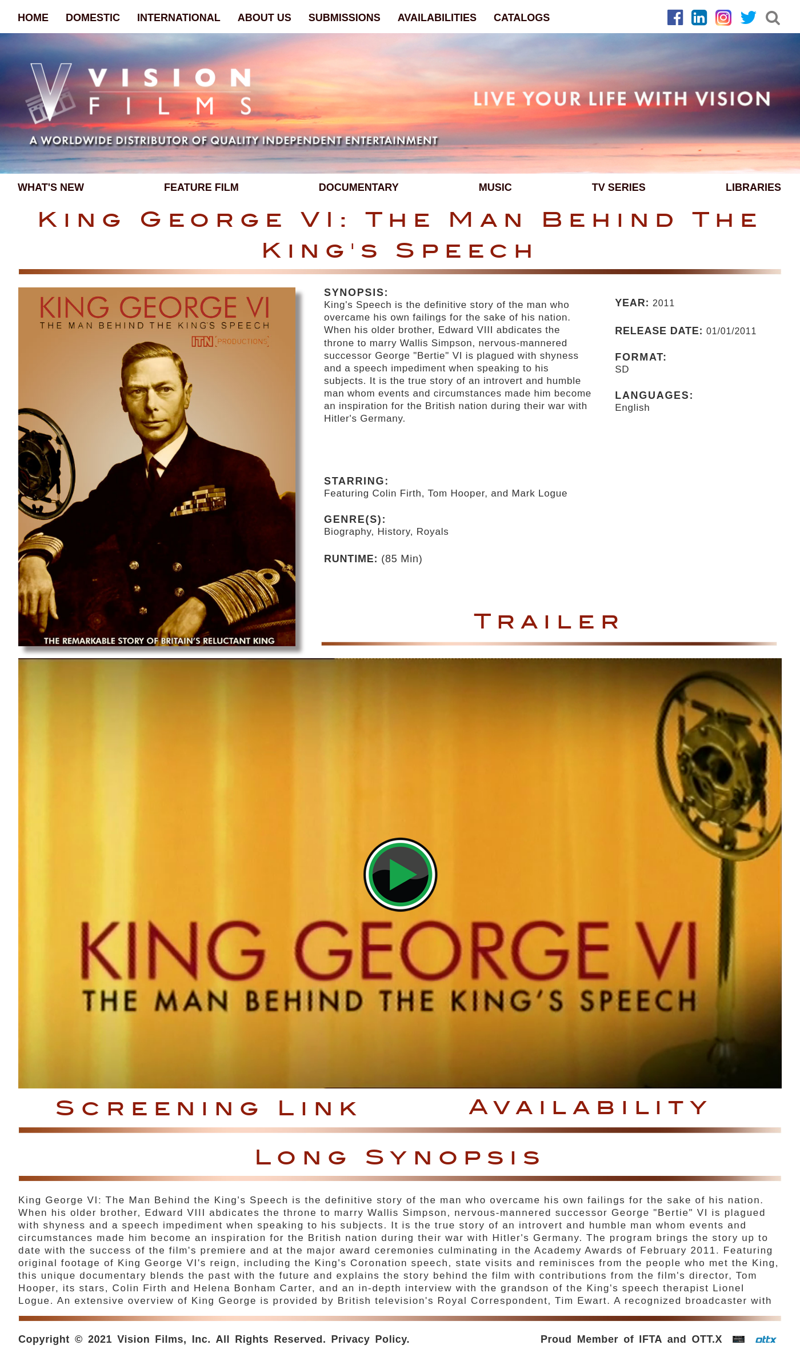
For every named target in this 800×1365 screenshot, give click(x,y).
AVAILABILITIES (437, 17)
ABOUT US (264, 17)
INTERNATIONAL (179, 17)
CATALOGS (522, 17)
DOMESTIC (93, 17)
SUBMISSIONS (345, 17)
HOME (33, 17)
